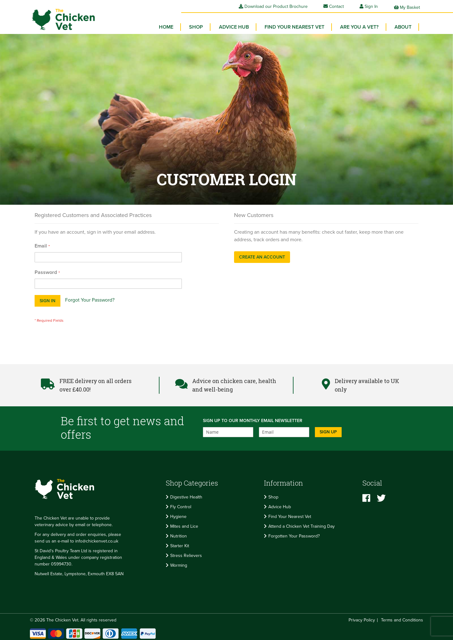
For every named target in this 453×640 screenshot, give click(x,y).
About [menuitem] (403, 25)
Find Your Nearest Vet (289, 514)
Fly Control (180, 504)
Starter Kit (179, 543)
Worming (178, 563)
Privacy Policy (362, 618)
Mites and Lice (184, 524)
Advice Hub (279, 504)
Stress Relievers (186, 553)
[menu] (290, 26)
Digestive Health (186, 495)
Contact (333, 6)
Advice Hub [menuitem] (239, 25)
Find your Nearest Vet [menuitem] (298, 25)
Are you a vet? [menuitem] (361, 25)
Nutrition (178, 534)
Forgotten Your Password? (294, 534)
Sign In (371, 6)
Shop (273, 495)
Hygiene (178, 514)
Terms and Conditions (402, 618)
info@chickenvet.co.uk (96, 539)
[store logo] (59, 17)
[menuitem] (202, 25)
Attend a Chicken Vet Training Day (301, 524)
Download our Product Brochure (273, 6)
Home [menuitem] (173, 25)
